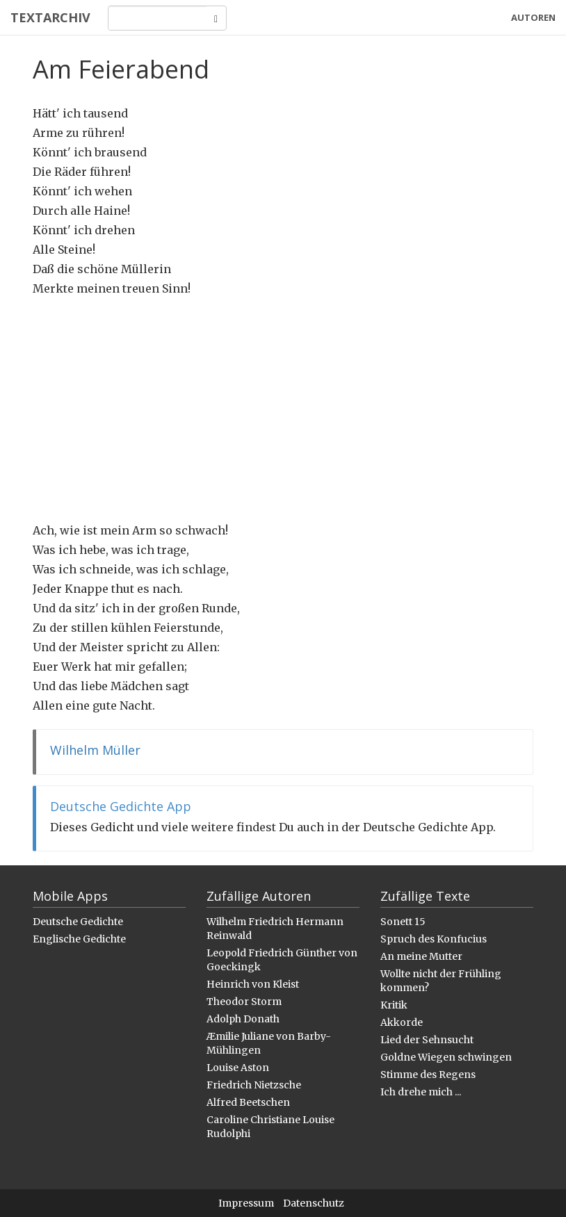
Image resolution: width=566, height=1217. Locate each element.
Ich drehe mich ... (420, 1092)
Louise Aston (238, 1067)
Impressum (246, 1203)
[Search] (157, 18)
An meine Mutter (421, 956)
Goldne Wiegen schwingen (446, 1057)
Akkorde (401, 1022)
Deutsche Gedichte (78, 921)
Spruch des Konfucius (433, 939)
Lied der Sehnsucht (427, 1040)
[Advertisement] (283, 409)
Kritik (393, 1005)
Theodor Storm (244, 1001)
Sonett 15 (403, 921)
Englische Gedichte (79, 939)
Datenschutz (313, 1203)
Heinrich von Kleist (253, 984)
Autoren (533, 17)
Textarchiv (50, 17)
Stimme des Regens (428, 1074)
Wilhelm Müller (95, 750)
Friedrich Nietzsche (254, 1085)
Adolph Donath (243, 1019)
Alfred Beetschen (248, 1102)
